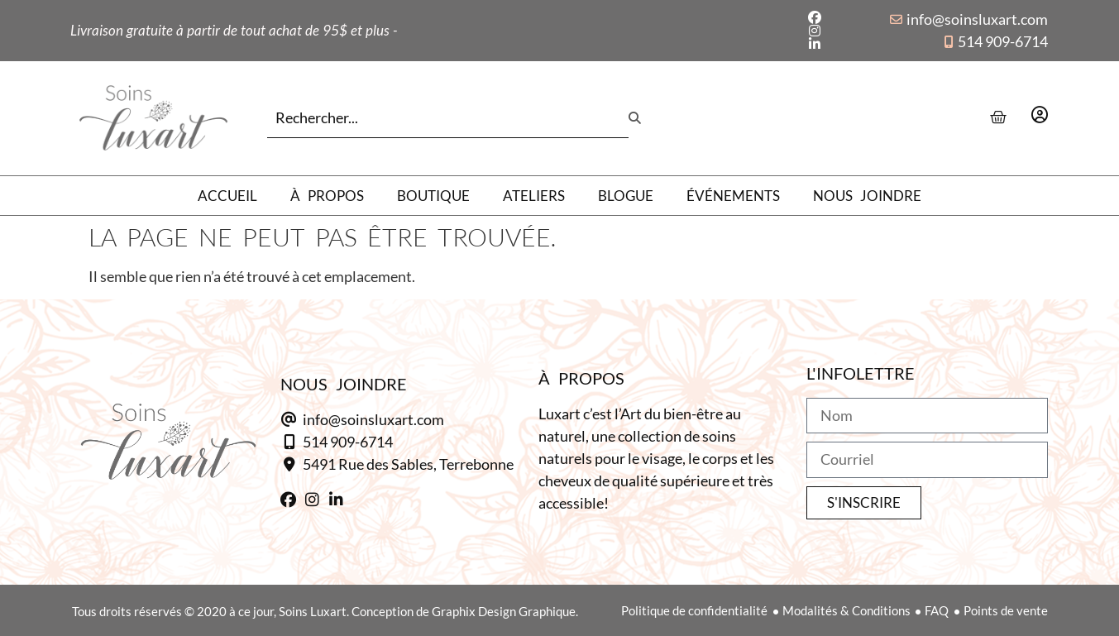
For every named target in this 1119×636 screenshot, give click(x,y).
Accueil (227, 195)
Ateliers (534, 195)
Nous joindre (867, 195)
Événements (733, 195)
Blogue (625, 195)
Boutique (433, 195)
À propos (327, 195)
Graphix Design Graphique (504, 611)
